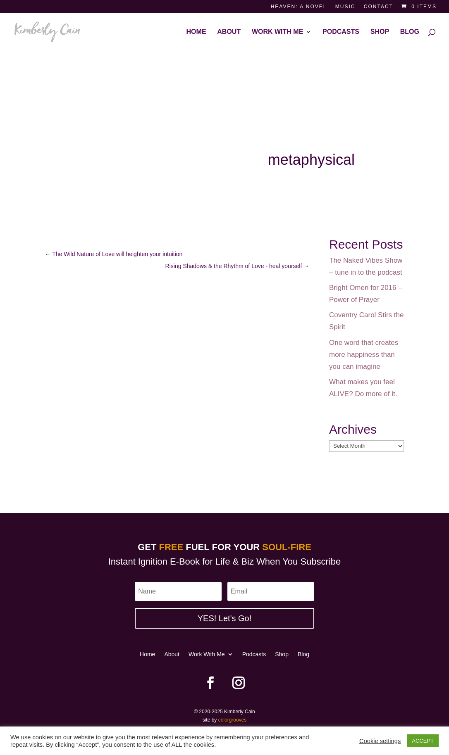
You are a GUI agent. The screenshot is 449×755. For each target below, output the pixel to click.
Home (196, 32)
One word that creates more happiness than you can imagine (363, 354)
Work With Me (277, 32)
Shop (379, 32)
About (229, 32)
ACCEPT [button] (423, 741)
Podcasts (340, 32)
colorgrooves (232, 720)
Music (345, 6)
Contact (378, 6)
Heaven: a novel (299, 6)
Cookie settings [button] (380, 741)
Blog (409, 32)
